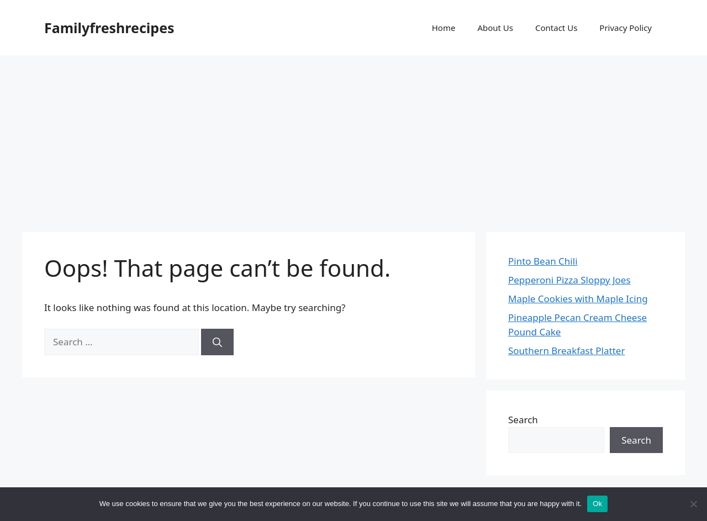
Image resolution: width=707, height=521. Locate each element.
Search (523, 419)
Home (444, 27)
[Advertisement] (353, 138)
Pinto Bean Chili (543, 261)
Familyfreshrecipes (109, 27)
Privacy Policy (625, 27)
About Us (495, 27)
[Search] (217, 342)
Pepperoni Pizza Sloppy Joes (569, 279)
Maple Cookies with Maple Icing (578, 298)
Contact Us (556, 27)
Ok (597, 503)
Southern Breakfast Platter (566, 350)
